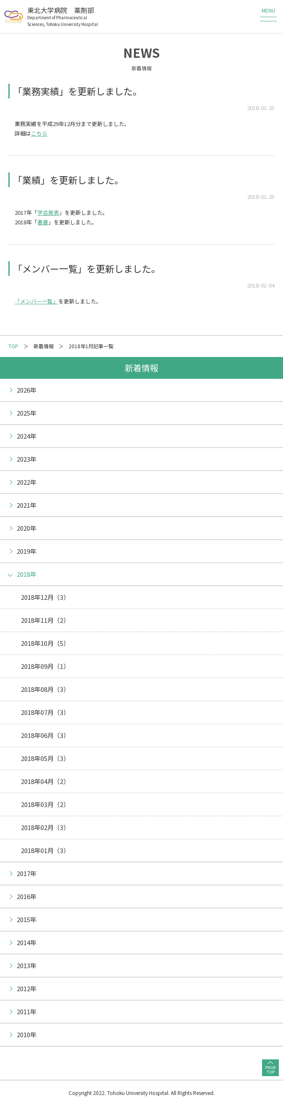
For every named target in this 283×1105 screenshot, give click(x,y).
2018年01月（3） (45, 850)
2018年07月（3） (45, 712)
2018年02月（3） (45, 827)
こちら (39, 133)
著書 (42, 222)
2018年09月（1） (45, 666)
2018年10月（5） (45, 643)
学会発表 (48, 212)
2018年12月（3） (45, 597)
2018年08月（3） (45, 689)
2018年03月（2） (45, 804)
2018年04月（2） (45, 781)
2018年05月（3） (45, 758)
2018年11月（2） (45, 620)
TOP (13, 345)
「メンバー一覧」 (36, 301)
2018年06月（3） (45, 735)
